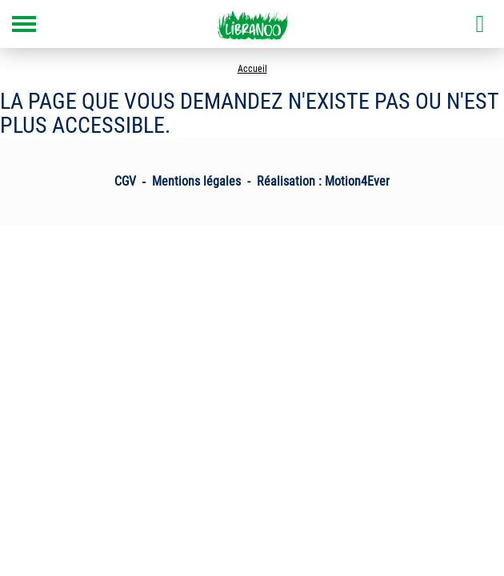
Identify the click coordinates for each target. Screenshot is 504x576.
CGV (125, 181)
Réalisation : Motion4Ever (323, 181)
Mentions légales (196, 181)
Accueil (252, 68)
